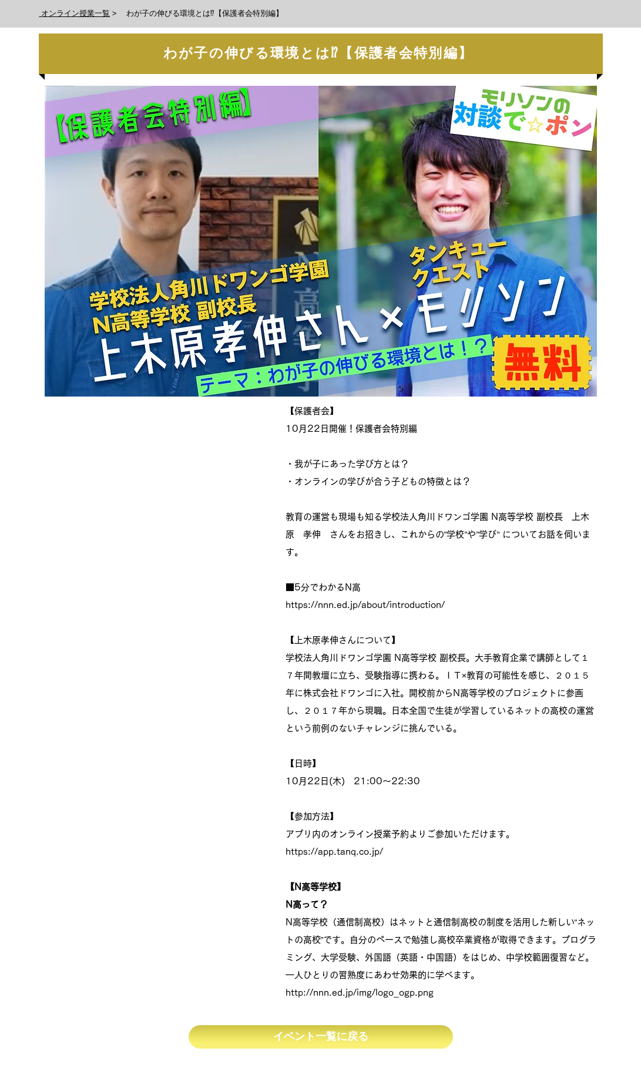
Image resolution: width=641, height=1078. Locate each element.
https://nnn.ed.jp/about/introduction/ (365, 604)
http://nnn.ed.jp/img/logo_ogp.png (360, 992)
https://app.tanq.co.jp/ (334, 851)
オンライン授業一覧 (74, 13)
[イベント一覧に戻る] (321, 1037)
